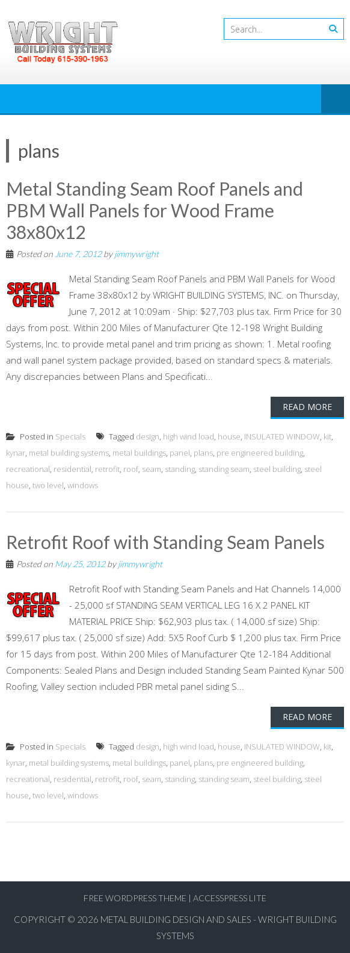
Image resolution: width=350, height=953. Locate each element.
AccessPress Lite (229, 898)
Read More (307, 406)
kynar (15, 452)
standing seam (224, 469)
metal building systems (69, 452)
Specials (70, 436)
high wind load (188, 436)
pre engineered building (259, 452)
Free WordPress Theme (135, 898)
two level (48, 485)
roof (130, 469)
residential (72, 469)
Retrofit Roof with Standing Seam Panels (165, 542)
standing (180, 469)
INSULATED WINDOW (282, 436)
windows (82, 485)
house (229, 436)
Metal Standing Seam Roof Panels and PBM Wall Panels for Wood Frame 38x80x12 (154, 210)
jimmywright (136, 254)
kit (327, 436)
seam (151, 469)
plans (203, 452)
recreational (28, 469)
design (147, 436)
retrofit (107, 469)
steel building (277, 469)
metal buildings (139, 452)
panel (180, 452)
